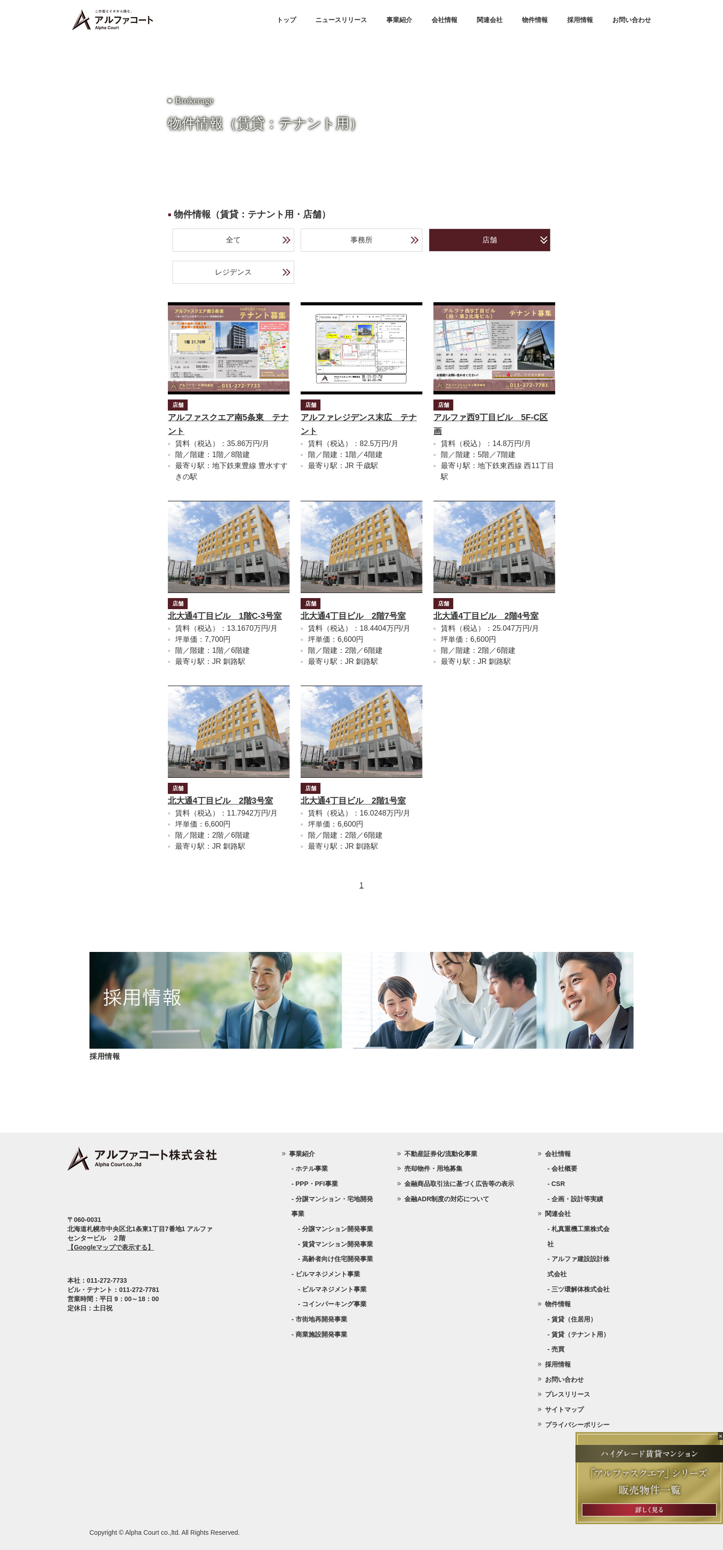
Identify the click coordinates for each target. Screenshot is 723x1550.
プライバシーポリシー (577, 1424)
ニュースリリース (341, 20)
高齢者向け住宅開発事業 (337, 1258)
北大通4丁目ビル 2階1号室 (353, 800)
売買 (557, 1349)
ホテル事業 (312, 1168)
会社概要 (564, 1168)
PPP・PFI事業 (317, 1183)
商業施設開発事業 (321, 1334)
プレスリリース (567, 1394)
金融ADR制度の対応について (446, 1199)
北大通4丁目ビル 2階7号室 (353, 616)
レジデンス (253, 272)
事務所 (384, 240)
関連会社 (490, 20)
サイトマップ (564, 1409)
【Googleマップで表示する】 (110, 1247)
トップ (286, 20)
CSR (558, 1183)
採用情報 (580, 20)
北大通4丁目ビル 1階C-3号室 (225, 616)
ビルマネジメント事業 (334, 1289)
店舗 (514, 240)
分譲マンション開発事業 (337, 1229)
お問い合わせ (631, 20)
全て (258, 240)
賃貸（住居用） (574, 1319)
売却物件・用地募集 (433, 1168)
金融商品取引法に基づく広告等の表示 (459, 1183)
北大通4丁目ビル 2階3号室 (220, 800)
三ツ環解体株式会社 (580, 1289)
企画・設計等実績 (577, 1199)
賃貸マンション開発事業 (337, 1244)
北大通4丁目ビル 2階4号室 (486, 616)
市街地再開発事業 (321, 1319)
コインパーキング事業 (334, 1304)
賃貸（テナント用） (580, 1334)
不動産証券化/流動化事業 (440, 1153)
